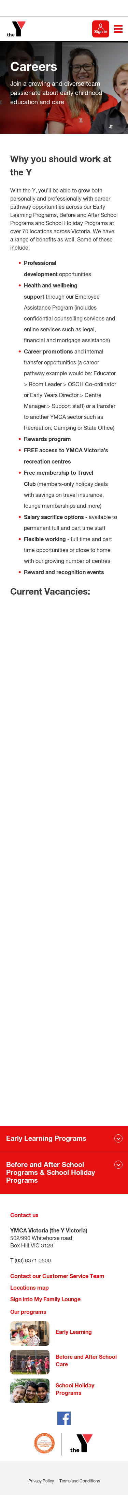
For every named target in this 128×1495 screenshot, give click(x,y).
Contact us (24, 1215)
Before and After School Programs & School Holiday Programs (50, 1173)
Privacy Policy (41, 1481)
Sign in (100, 32)
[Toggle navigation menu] (118, 29)
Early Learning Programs (46, 1138)
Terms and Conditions (79, 1481)
